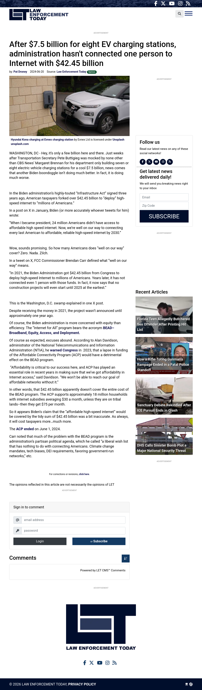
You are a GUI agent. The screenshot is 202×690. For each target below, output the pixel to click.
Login (40, 541)
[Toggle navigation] (188, 13)
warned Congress (64, 350)
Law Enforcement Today (38, 15)
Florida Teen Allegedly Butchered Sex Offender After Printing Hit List (163, 324)
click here (84, 474)
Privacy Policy (82, 684)
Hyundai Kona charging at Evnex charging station (42, 139)
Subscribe (99, 541)
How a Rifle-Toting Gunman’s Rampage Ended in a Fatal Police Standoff (163, 364)
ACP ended (25, 429)
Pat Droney (20, 71)
